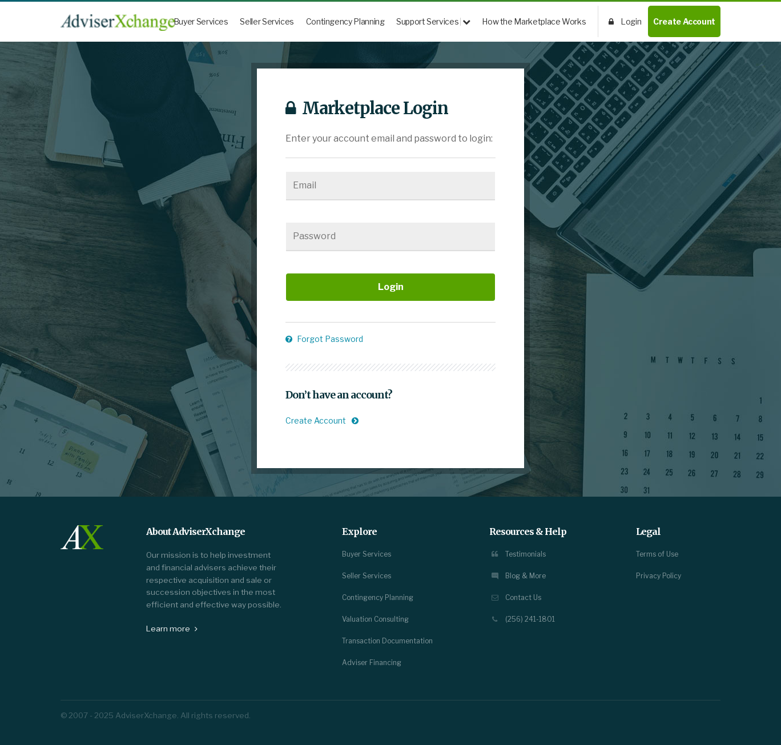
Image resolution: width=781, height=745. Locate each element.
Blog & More (517, 575)
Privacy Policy (658, 575)
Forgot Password (324, 339)
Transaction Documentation (387, 641)
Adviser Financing (371, 662)
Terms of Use (657, 554)
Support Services (433, 21)
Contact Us (515, 597)
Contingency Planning (345, 21)
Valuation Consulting (375, 619)
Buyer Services (201, 21)
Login (625, 21)
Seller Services (267, 21)
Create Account (684, 21)
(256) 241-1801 (522, 619)
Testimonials (517, 554)
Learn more (172, 628)
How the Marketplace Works (534, 21)
